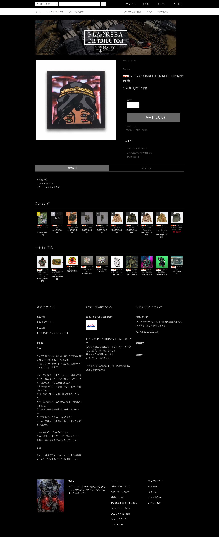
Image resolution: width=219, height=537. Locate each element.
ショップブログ (118, 519)
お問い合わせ (161, 12)
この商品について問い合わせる (137, 153)
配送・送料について (120, 492)
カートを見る (154, 497)
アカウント (129, 4)
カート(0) (176, 4)
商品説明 (72, 168)
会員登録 (145, 4)
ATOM (120, 524)
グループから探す (74, 12)
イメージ (146, 168)
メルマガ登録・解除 (131, 12)
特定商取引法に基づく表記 (137, 130)
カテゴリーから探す (53, 12)
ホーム (38, 12)
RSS (113, 524)
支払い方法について (120, 486)
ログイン (159, 4)
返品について (131, 127)
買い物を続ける (131, 157)
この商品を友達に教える (135, 148)
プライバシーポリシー (121, 508)
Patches (132, 61)
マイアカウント (155, 481)
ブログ (147, 12)
